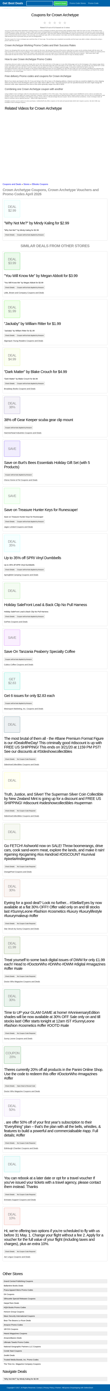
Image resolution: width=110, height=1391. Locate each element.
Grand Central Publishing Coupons (18, 1281)
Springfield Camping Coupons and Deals (21, 575)
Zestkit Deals (9, 1355)
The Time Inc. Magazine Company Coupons (22, 1364)
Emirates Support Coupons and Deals (20, 1200)
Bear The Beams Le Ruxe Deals (17, 1320)
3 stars (54, 22)
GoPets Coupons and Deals (15, 622)
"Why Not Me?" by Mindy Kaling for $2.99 (21, 1379)
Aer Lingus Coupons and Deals (17, 1257)
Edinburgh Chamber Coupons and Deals (21, 1148)
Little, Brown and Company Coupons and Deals (24, 293)
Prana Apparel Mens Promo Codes (18, 1290)
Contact (39, 1388)
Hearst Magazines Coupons (15, 1333)
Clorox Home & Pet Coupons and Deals (20, 480)
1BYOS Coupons (11, 1329)
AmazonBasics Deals (13, 1338)
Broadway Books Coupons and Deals (19, 389)
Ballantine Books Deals (13, 1286)
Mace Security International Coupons (19, 1316)
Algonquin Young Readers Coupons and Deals (23, 341)
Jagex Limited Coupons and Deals (18, 527)
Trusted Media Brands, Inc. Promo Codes (21, 1360)
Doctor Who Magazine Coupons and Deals (22, 982)
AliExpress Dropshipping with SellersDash (77, 1388)
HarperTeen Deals (11, 1303)
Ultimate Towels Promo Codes (16, 1342)
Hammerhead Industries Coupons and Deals (22, 433)
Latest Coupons (20, 8)
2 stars (49, 22)
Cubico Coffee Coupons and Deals (18, 665)
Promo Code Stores (78, 3)
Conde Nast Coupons (13, 1351)
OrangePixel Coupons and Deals (18, 872)
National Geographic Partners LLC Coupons (22, 1347)
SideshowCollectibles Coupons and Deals (21, 764)
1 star (44, 22)
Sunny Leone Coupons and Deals (18, 1038)
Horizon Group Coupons (14, 1312)
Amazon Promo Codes (13, 1325)
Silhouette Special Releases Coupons (19, 1299)
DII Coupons (9, 1294)
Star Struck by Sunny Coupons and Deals (21, 929)
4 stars (60, 22)
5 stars (65, 22)
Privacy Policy (49, 1388)
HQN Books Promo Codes (15, 1307)
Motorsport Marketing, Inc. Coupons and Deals (23, 709)
